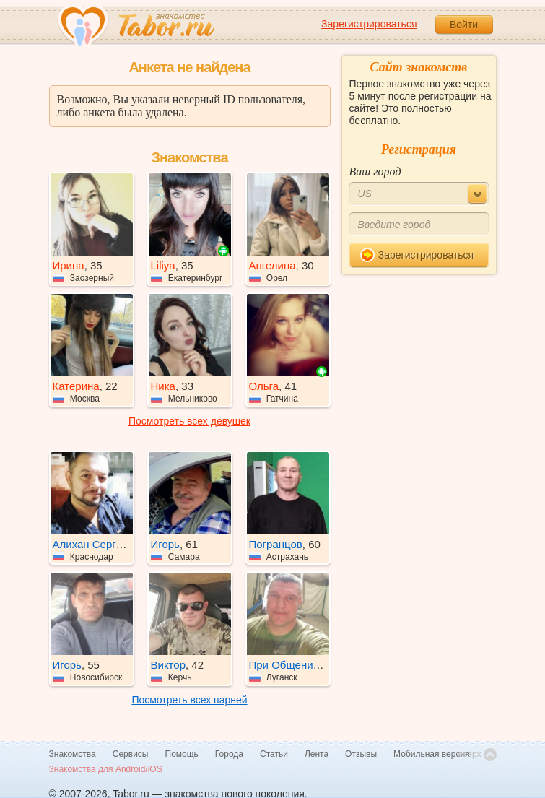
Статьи (274, 754)
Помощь (182, 754)
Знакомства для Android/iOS (105, 769)
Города (229, 754)
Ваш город (375, 171)
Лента (316, 754)
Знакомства (72, 754)
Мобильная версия (431, 754)
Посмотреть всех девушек (189, 421)
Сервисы (131, 754)
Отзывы (361, 754)
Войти (464, 24)
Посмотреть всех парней (189, 700)
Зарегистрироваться (369, 24)
